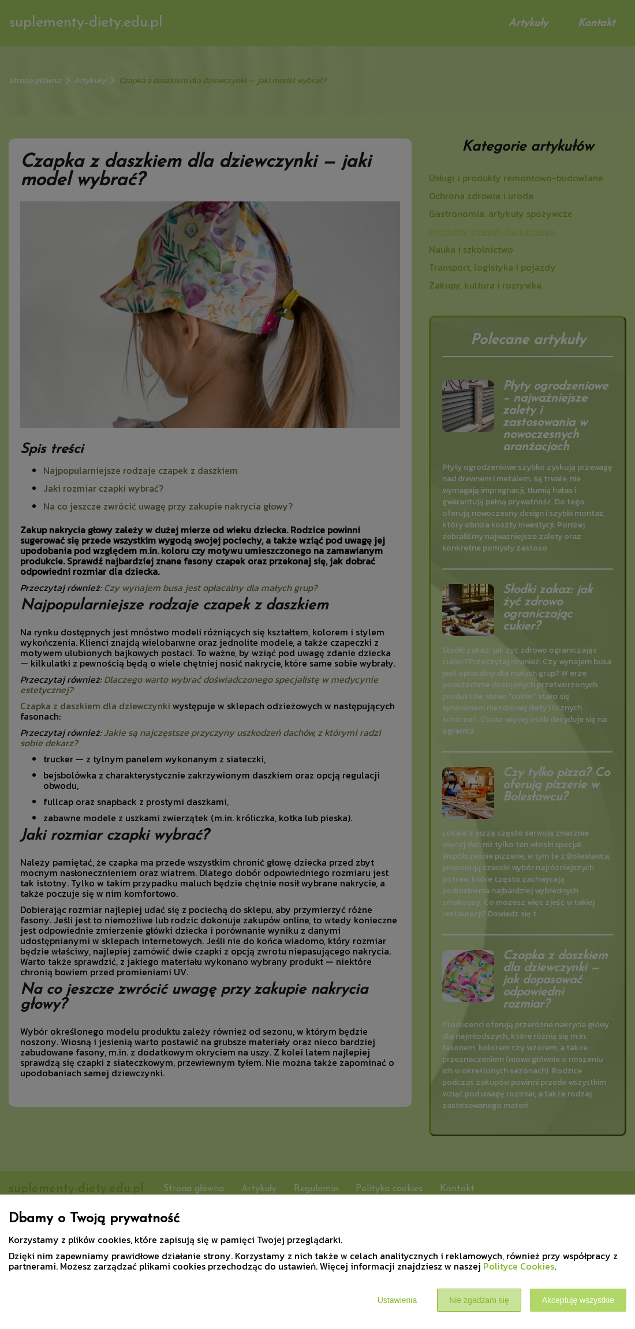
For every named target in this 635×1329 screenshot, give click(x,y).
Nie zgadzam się (479, 1300)
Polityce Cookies (518, 1266)
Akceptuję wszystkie (578, 1300)
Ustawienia (397, 1300)
